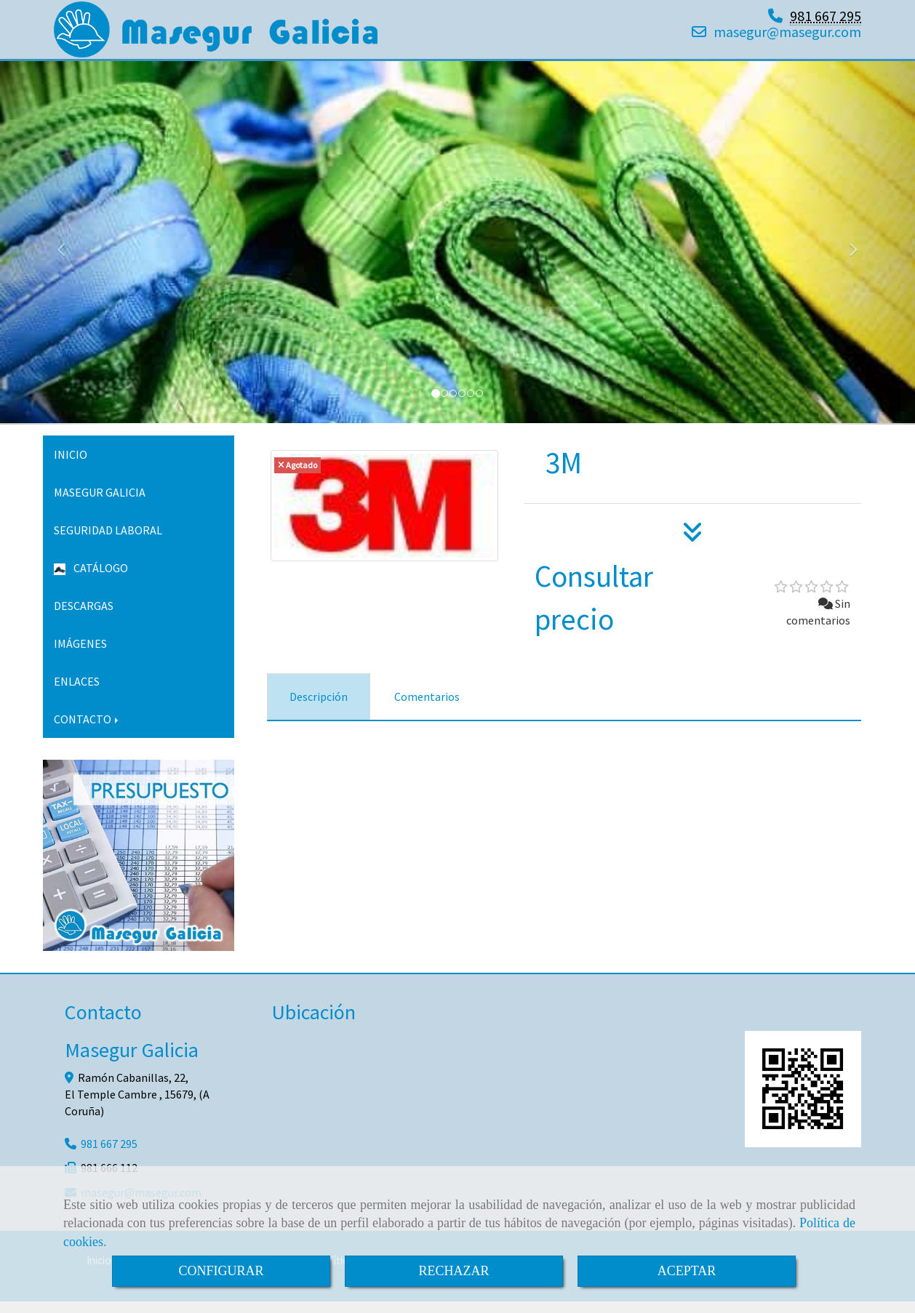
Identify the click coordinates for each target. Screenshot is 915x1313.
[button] (68, 254)
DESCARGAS (83, 617)
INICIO (70, 466)
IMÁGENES (80, 655)
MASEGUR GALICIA (99, 504)
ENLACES (77, 693)
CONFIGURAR (220, 1271)
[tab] (318, 708)
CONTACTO (87, 730)
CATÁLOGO (91, 579)
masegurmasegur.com (787, 37)
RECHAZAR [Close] (453, 1271)
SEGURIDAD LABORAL (108, 541)
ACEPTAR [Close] (687, 1271)
